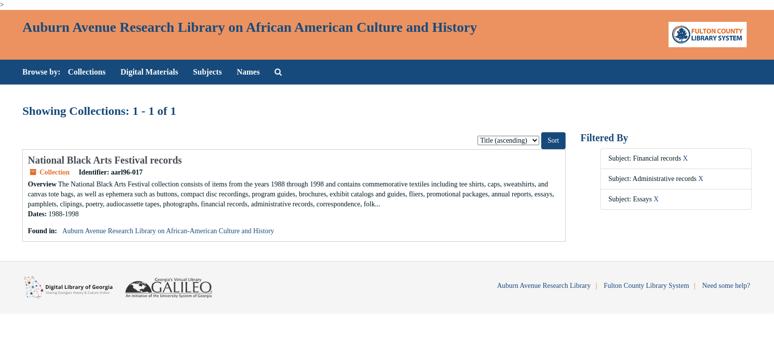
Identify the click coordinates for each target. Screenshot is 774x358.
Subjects (207, 72)
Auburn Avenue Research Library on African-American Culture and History (168, 231)
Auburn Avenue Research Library (543, 285)
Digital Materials (149, 72)
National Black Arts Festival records (105, 160)
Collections (87, 72)
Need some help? (726, 285)
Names (248, 72)
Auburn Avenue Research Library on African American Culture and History (249, 27)
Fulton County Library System (646, 285)
